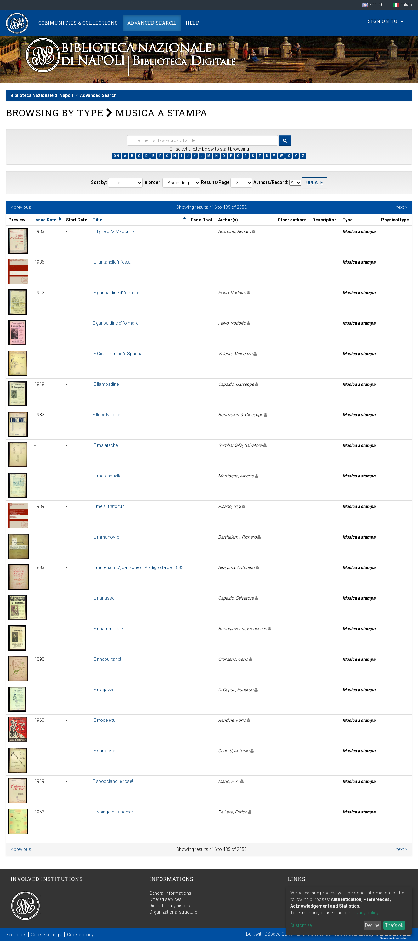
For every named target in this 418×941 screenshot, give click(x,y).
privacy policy (364, 912)
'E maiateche (105, 445)
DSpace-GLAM (279, 934)
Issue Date (45, 219)
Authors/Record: (270, 182)
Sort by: (99, 182)
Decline (372, 925)
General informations (170, 893)
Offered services (165, 899)
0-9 (116, 156)
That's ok (394, 925)
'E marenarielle (107, 475)
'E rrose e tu (104, 720)
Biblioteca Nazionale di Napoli (41, 95)
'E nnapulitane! (107, 659)
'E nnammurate (108, 628)
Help (193, 23)
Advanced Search (151, 23)
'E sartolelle (104, 750)
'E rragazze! (104, 689)
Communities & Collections (78, 23)
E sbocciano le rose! (113, 781)
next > (401, 207)
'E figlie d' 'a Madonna (114, 231)
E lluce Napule (106, 414)
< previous (21, 207)
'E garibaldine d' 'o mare (116, 292)
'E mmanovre (106, 536)
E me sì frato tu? (108, 506)
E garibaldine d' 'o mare (115, 323)
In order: (152, 182)
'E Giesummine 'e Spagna (118, 353)
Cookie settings (46, 934)
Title (97, 219)
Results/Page (215, 182)
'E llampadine (106, 384)
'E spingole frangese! (113, 811)
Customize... (302, 925)
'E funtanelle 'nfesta (112, 262)
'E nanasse (103, 598)
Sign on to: (384, 21)
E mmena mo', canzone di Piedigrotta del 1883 (138, 567)
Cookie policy (80, 934)
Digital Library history (169, 905)
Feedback (15, 934)
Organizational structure (173, 912)
